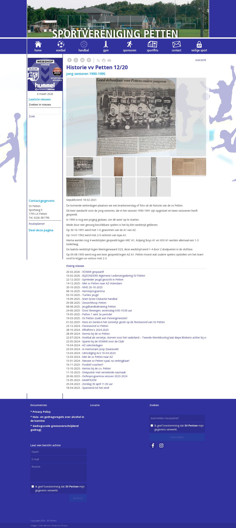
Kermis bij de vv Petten (96, 333)
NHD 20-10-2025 (92, 287)
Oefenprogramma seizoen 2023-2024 (104, 376)
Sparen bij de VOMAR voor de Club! (103, 341)
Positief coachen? (92, 364)
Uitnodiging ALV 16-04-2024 (98, 353)
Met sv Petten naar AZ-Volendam (102, 283)
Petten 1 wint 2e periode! (97, 314)
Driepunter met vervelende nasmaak (104, 372)
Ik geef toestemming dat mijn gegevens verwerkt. (59, 488)
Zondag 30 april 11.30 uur (97, 384)
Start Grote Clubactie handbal (99, 299)
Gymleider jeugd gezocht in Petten (102, 279)
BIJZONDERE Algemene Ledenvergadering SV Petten (113, 275)
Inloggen (33, 525)
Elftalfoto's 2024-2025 (95, 329)
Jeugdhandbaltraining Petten (99, 306)
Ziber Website (44, 525)
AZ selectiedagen (92, 345)
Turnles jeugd (90, 295)
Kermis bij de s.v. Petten (96, 368)
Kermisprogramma (93, 291)
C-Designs (64, 525)
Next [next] (201, 117)
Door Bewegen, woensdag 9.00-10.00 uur (107, 310)
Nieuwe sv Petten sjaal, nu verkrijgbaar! (105, 360)
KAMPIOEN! (89, 380)
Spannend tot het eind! (95, 388)
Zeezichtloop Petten (94, 302)
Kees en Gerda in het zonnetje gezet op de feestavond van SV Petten (123, 322)
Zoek (32, 116)
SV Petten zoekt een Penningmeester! (104, 318)
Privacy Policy (42, 411)
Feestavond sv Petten (95, 326)
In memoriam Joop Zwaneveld (100, 349)
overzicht (200, 60)
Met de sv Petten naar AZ (97, 357)
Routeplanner (37, 223)
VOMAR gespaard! (93, 271)
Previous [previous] (71, 117)
